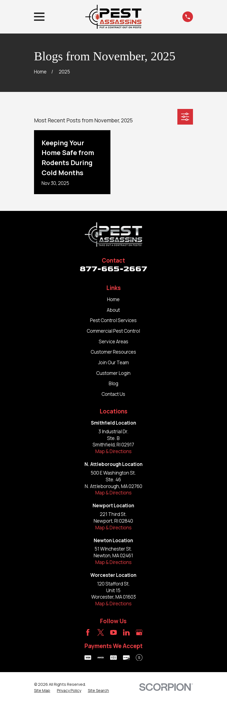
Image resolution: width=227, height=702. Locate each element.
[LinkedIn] (126, 632)
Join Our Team (113, 362)
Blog (113, 383)
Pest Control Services (113, 320)
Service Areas (113, 341)
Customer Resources (113, 352)
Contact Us (113, 394)
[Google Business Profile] (139, 632)
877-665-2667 (113, 269)
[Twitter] (100, 632)
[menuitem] (42, 690)
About (113, 310)
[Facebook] (87, 632)
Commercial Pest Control (113, 331)
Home (113, 299)
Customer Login (113, 373)
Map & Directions (113, 451)
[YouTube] (113, 632)
